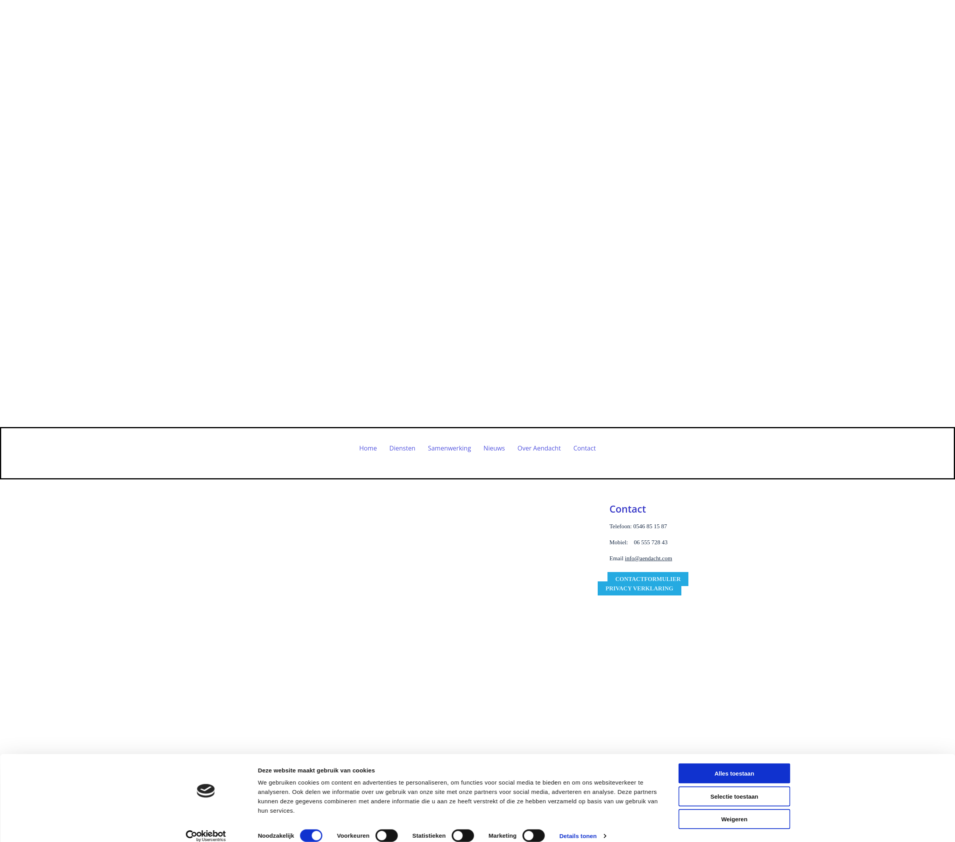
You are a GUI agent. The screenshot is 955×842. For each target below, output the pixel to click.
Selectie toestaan (734, 700)
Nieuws (494, 448)
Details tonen (578, 740)
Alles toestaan (734, 677)
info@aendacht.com (648, 558)
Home (368, 448)
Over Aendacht (539, 448)
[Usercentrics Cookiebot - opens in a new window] (206, 740)
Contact (584, 448)
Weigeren (734, 723)
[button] (647, 579)
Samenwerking (449, 448)
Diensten (402, 448)
